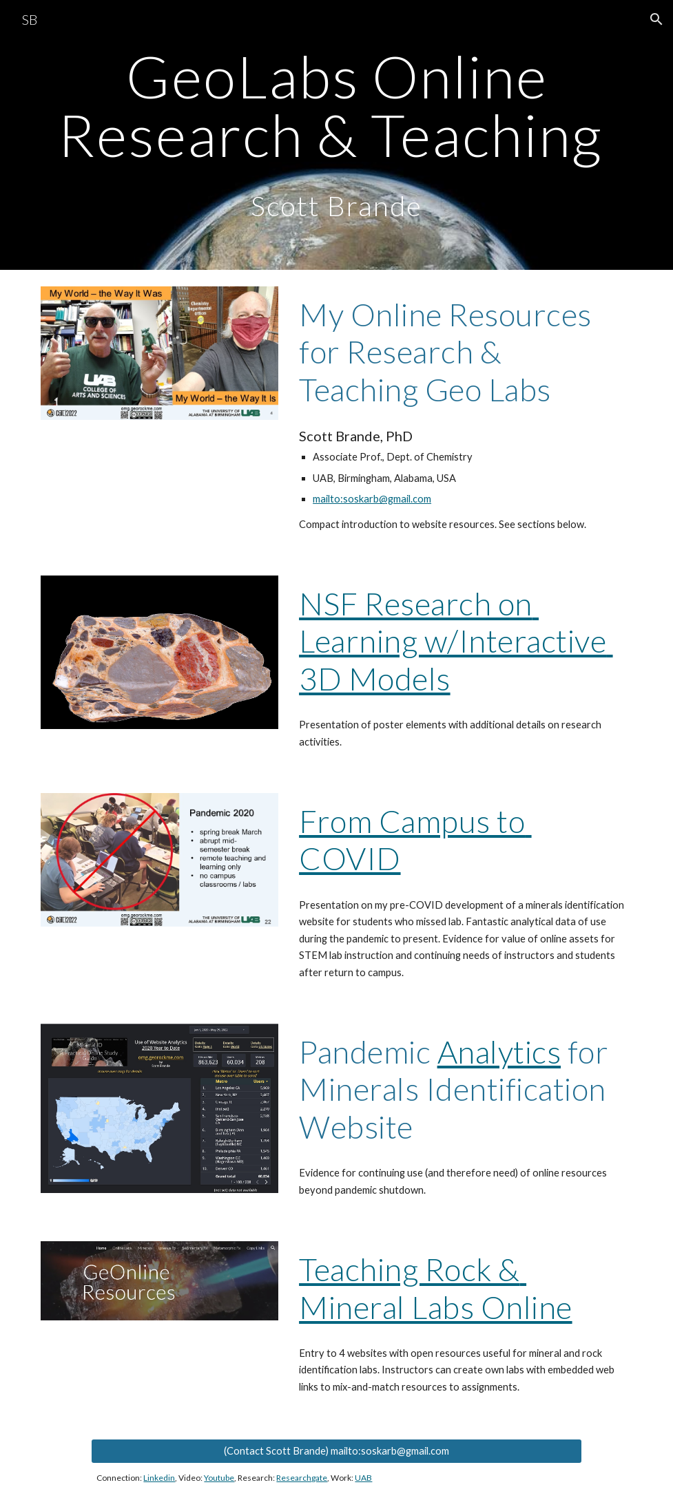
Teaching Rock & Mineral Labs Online (435, 1287)
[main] (336, 135)
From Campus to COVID (415, 839)
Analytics (499, 1051)
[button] (656, 19)
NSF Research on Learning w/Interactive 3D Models (456, 640)
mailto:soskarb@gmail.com (372, 499)
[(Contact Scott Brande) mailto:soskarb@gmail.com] (336, 1450)
